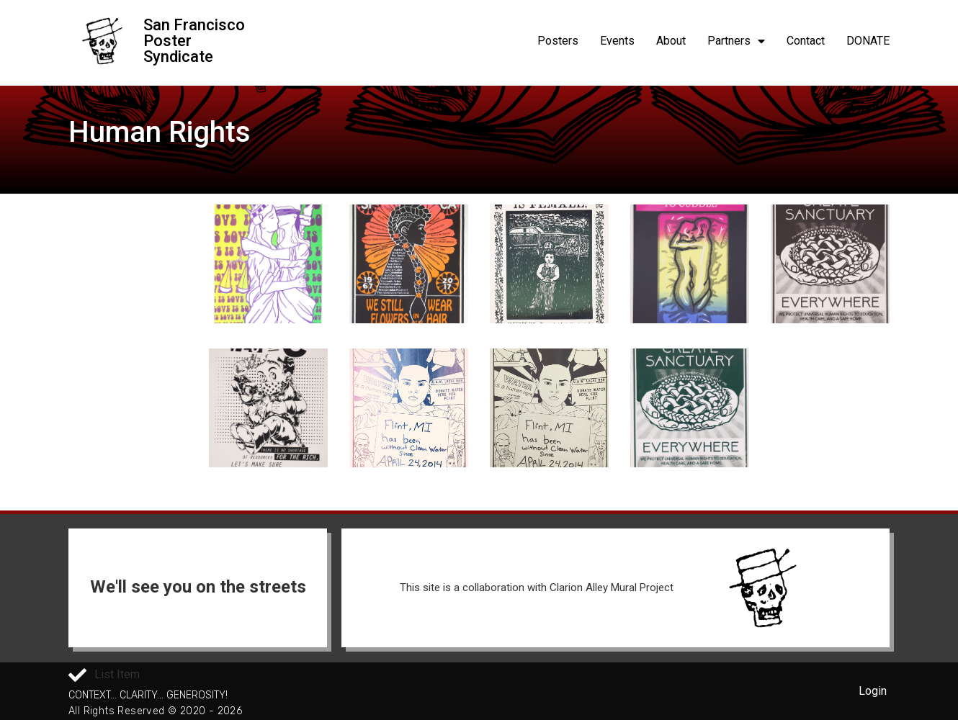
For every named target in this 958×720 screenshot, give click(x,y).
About (671, 41)
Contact (806, 41)
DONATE (868, 41)
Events (617, 41)
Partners (736, 41)
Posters (557, 41)
